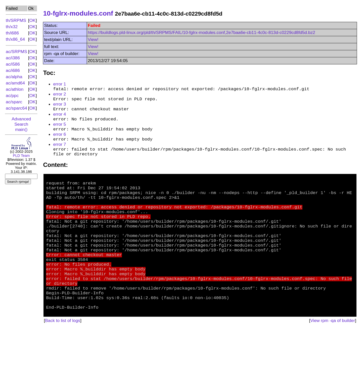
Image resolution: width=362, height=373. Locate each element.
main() (21, 129)
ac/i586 (13, 64)
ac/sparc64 (16, 108)
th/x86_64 (15, 39)
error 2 (59, 95)
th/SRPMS (16, 20)
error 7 (59, 151)
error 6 (59, 140)
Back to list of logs (62, 364)
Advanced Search (21, 121)
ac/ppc (12, 95)
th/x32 (12, 26)
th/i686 (12, 32)
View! (93, 39)
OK (32, 20)
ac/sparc (14, 101)
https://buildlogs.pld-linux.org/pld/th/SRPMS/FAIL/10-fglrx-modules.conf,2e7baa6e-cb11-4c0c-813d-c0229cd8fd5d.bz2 (201, 32)
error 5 (59, 129)
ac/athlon (14, 89)
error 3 (59, 106)
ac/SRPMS (16, 51)
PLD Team (21, 156)
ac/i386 (13, 57)
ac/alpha (14, 76)
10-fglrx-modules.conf (78, 13)
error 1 (59, 83)
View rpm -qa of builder (332, 364)
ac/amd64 (15, 82)
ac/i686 (13, 70)
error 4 (59, 117)
